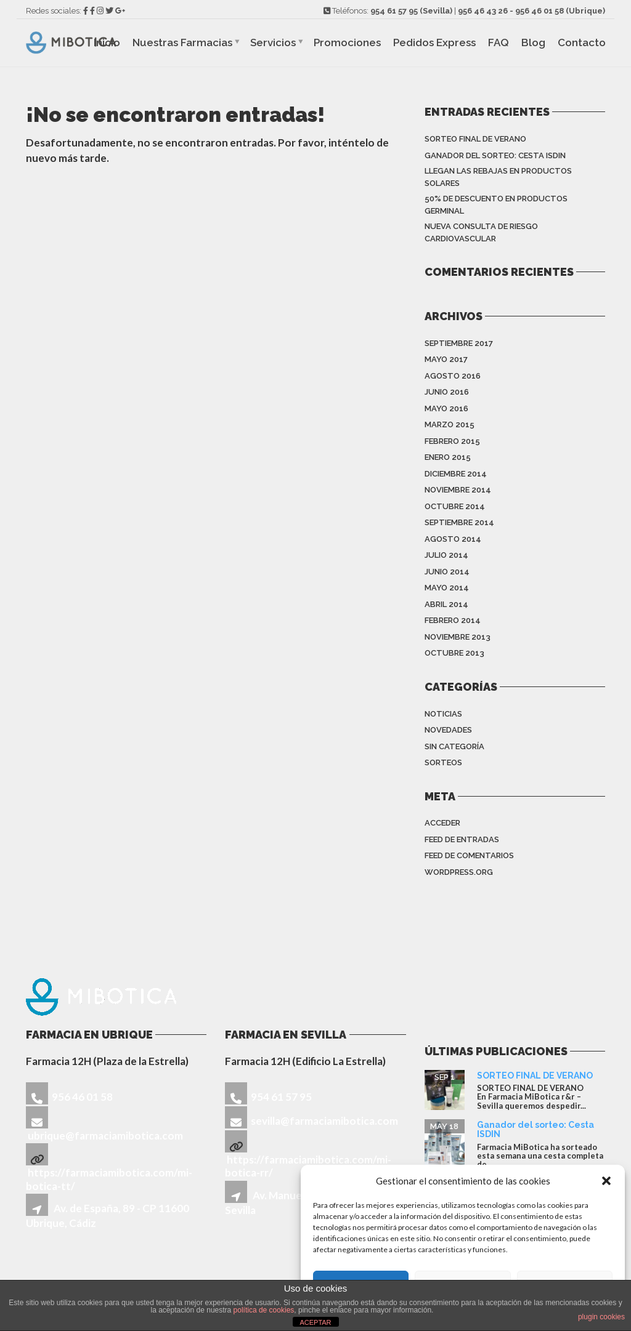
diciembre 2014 (456, 473)
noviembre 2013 (458, 636)
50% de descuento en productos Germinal (496, 204)
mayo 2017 (446, 359)
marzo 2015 (449, 424)
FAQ (498, 42)
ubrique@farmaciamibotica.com (105, 1135)
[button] (606, 1181)
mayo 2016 (446, 408)
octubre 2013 (454, 652)
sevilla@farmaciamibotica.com (324, 1120)
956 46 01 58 (539, 10)
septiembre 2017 (459, 343)
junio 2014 (447, 571)
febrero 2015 (452, 441)
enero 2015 (448, 457)
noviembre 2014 (458, 489)
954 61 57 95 (394, 10)
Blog (533, 42)
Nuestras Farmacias (182, 42)
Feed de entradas (462, 839)
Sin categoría (454, 746)
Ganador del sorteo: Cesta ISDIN (495, 155)
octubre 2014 (455, 506)
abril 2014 (446, 604)
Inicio (107, 42)
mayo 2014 (447, 587)
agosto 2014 (453, 539)
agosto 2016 (453, 375)
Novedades (448, 729)
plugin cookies (601, 1317)
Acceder (442, 822)
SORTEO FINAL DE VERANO (475, 138)
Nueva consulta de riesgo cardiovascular (481, 232)
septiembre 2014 (459, 522)
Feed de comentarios (469, 855)
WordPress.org (459, 872)
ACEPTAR (315, 1322)
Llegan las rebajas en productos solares (498, 177)
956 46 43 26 (483, 10)
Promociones (347, 42)
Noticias (443, 713)
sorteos (443, 762)
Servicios (273, 42)
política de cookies (264, 1310)
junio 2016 (447, 391)
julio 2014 (446, 555)
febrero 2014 (453, 620)
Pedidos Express (434, 42)
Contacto (582, 42)
